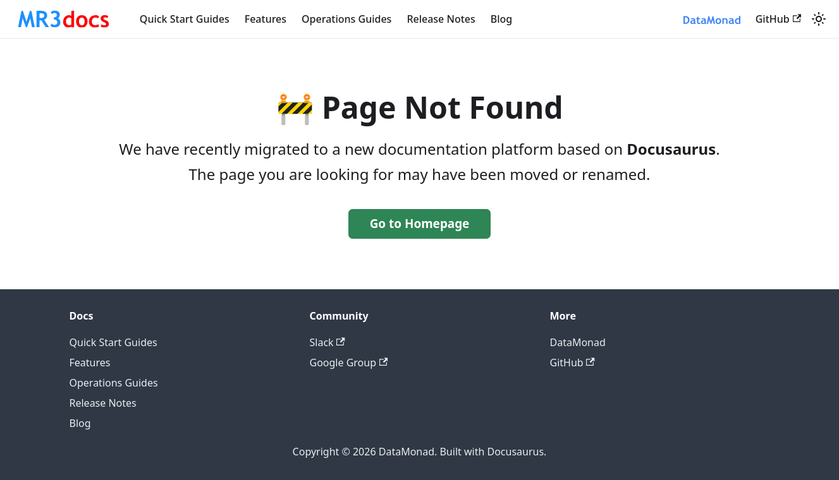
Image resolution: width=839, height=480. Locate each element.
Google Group (349, 362)
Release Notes (441, 19)
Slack (327, 342)
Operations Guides (346, 19)
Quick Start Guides (185, 19)
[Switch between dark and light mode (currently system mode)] (819, 19)
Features (265, 19)
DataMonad (578, 342)
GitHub (778, 19)
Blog (501, 19)
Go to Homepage (420, 223)
